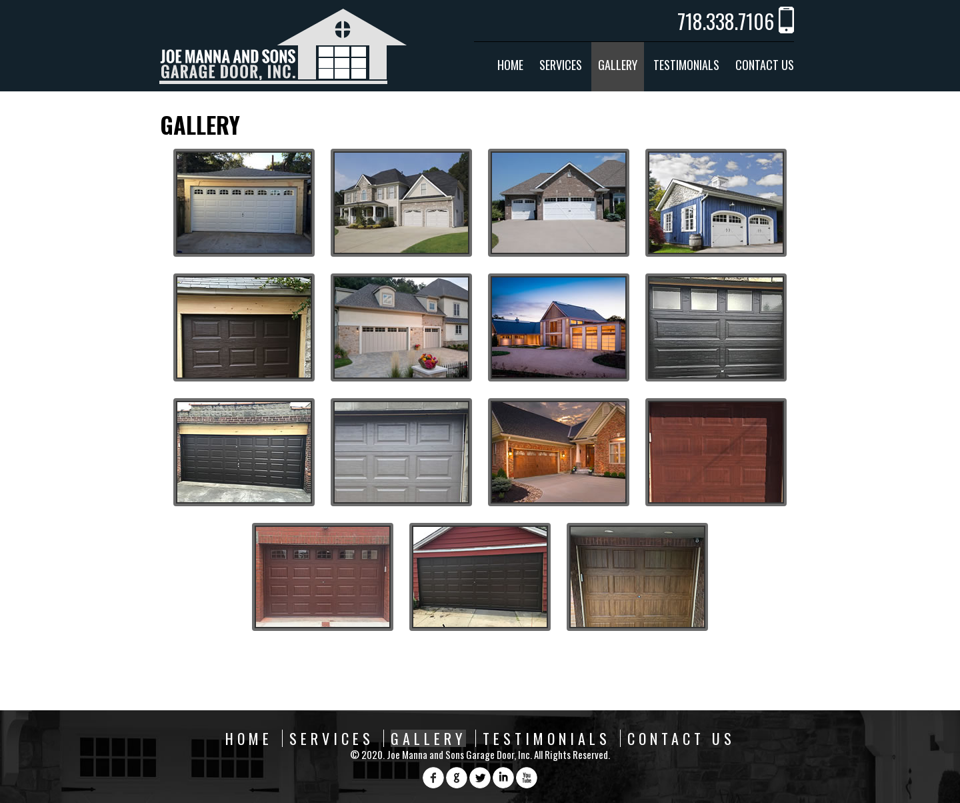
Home (510, 64)
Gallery (617, 64)
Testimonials (686, 64)
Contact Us (764, 64)
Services (560, 64)
